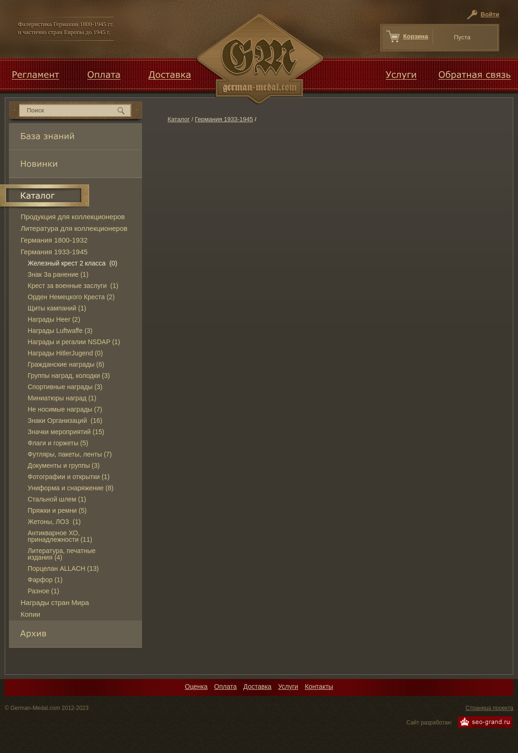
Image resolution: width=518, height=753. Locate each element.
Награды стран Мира (55, 602)
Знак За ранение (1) (58, 274)
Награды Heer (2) (54, 319)
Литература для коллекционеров (74, 228)
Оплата (225, 686)
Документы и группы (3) (64, 465)
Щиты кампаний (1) (57, 308)
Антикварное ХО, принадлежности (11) (60, 536)
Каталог (179, 119)
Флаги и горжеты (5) (58, 443)
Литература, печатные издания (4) (62, 554)
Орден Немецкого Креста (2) (71, 297)
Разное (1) (43, 591)
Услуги (288, 686)
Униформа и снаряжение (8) (70, 488)
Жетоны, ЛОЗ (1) (54, 521)
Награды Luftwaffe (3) (60, 330)
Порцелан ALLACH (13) (63, 568)
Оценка (196, 686)
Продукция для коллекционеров (73, 217)
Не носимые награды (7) (65, 409)
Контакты (319, 686)
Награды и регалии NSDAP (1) (74, 342)
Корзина (415, 36)
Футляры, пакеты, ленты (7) (70, 454)
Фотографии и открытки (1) (69, 476)
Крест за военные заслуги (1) (73, 285)
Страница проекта (489, 708)
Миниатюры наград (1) (62, 398)
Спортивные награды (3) (65, 387)
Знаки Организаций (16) (65, 420)
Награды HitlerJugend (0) (65, 353)
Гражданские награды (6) (66, 364)
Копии (30, 614)
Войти (489, 14)
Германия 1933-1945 (224, 119)
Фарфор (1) (45, 579)
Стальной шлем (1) (57, 499)
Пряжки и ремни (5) (57, 510)
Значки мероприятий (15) (66, 432)
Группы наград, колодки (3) (69, 375)
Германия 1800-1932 (54, 240)
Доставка (257, 686)
